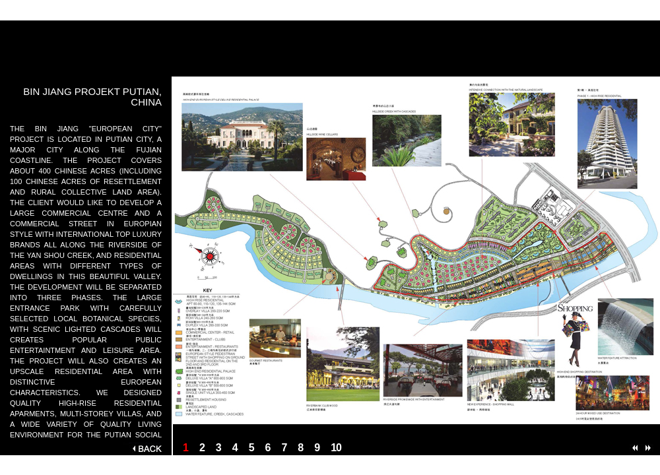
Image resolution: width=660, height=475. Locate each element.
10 (336, 447)
